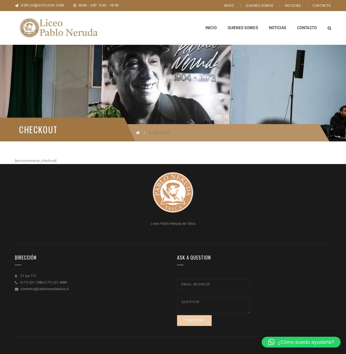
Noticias (293, 6)
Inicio (229, 6)
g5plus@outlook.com (39, 5)
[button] (301, 342)
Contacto (321, 6)
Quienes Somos (259, 6)
